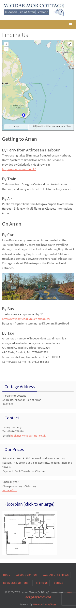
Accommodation (26, 574)
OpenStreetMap (43, 125)
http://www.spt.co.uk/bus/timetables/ (26, 319)
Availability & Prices (56, 574)
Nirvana (37, 604)
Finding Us (41, 582)
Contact (59, 582)
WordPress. (50, 604)
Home (6, 574)
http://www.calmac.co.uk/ (19, 169)
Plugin (68, 125)
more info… (9, 490)
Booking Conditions (15, 582)
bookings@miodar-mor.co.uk (28, 435)
